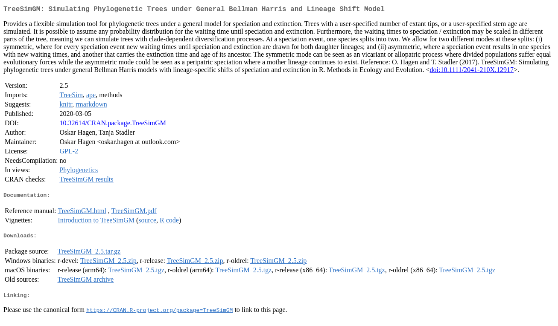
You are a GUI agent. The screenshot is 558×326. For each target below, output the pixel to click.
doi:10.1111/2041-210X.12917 (472, 71)
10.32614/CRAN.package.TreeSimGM (112, 124)
